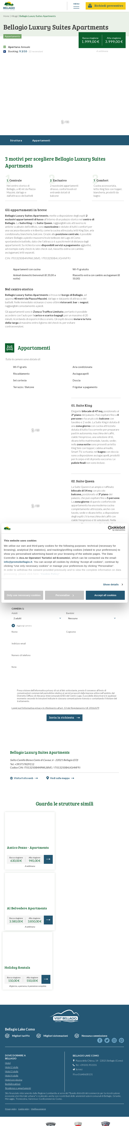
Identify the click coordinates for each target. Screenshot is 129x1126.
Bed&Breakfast (12, 1082)
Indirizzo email (19, 643)
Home (6, 16)
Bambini (70, 613)
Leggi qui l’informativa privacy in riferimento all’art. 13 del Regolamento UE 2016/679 (55, 707)
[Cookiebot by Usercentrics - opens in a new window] (110, 528)
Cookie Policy (50, 573)
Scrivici (79, 1068)
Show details (111, 584)
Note (14, 667)
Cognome (71, 631)
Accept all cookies (105, 595)
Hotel (8, 1061)
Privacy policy (11, 1107)
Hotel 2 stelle (11, 1065)
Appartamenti (41, 140)
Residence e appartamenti (18, 1086)
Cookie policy (23, 1107)
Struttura (16, 140)
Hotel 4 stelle (11, 1074)
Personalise (65, 595)
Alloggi (14, 16)
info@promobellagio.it (18, 561)
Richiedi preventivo (105, 6)
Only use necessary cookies (23, 595)
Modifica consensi (38, 1107)
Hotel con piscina (13, 1078)
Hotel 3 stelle (11, 1070)
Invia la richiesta (64, 717)
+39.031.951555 (88, 1063)
